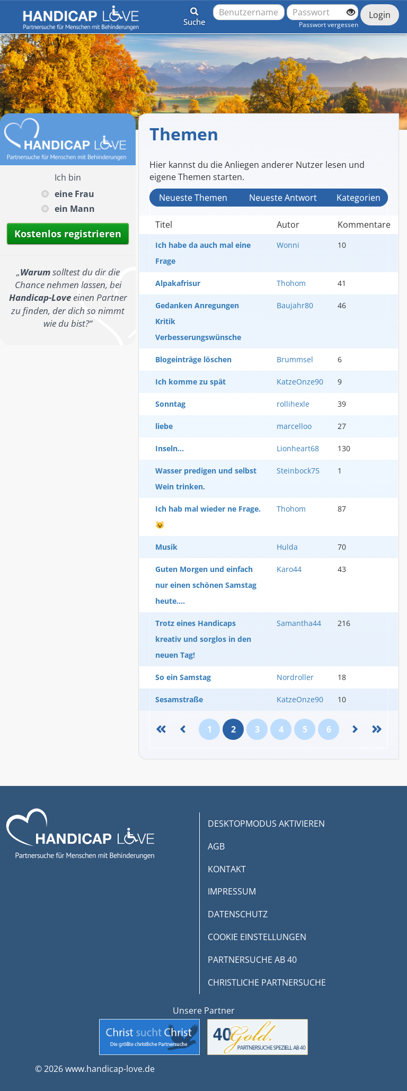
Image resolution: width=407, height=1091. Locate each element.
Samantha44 (299, 623)
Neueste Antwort (283, 197)
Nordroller (295, 677)
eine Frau (74, 194)
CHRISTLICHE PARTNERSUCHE (267, 982)
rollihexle (293, 404)
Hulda (287, 547)
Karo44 (289, 569)
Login (380, 15)
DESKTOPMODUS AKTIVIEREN (266, 823)
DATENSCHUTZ (238, 914)
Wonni (288, 245)
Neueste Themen (193, 197)
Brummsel (295, 359)
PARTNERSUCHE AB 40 (252, 959)
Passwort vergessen (328, 24)
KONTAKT (227, 869)
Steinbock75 (298, 471)
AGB (216, 846)
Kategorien (359, 197)
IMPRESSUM (232, 891)
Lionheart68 (298, 448)
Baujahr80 (295, 305)
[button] (194, 15)
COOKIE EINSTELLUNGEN (257, 937)
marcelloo (294, 426)
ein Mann (75, 208)
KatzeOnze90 (300, 382)
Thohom (291, 283)
